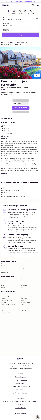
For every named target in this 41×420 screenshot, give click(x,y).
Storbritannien (4, 272)
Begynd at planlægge (20, 107)
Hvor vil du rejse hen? (9, 18)
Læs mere (4, 138)
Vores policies (20, 383)
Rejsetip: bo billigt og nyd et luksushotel (8, 305)
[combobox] (19, 19)
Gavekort (20, 405)
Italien (22, 266)
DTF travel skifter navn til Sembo (20, 386)
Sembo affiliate (20, 408)
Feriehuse (3, 298)
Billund (22, 279)
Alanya (3, 279)
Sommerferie (4, 294)
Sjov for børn (4, 308)
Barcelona (23, 281)
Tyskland (3, 270)
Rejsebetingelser (20, 377)
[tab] (8, 12)
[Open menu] (37, 5)
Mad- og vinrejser (5, 312)
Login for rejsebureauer (20, 393)
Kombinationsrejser (25, 302)
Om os (20, 373)
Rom (22, 283)
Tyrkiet (3, 268)
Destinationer (20, 390)
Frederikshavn (24, 285)
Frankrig (3, 266)
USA (22, 272)
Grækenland (24, 270)
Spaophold (23, 300)
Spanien (3, 263)
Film (2, 310)
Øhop (22, 304)
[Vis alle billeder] (37, 75)
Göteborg (3, 287)
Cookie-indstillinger (20, 413)
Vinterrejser (24, 294)
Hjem (3, 42)
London (3, 285)
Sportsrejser (24, 298)
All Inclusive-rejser (5, 296)
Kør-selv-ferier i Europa (26, 296)
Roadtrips (23, 310)
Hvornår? (6, 23)
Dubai (22, 287)
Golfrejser (3, 302)
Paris (2, 281)
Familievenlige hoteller (6, 300)
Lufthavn (15, 103)
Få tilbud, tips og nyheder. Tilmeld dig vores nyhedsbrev (20, 401)
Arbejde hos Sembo (20, 380)
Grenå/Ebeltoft (22, 42)
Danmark (11, 42)
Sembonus (20, 398)
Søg (20, 34)
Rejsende (6, 29)
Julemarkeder (24, 308)
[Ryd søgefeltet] (37, 19)
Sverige (23, 268)
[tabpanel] (20, 26)
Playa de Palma (5, 283)
